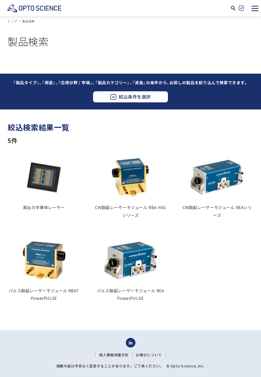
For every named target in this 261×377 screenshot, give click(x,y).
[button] (255, 8)
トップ (12, 21)
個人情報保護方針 (114, 354)
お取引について (149, 354)
